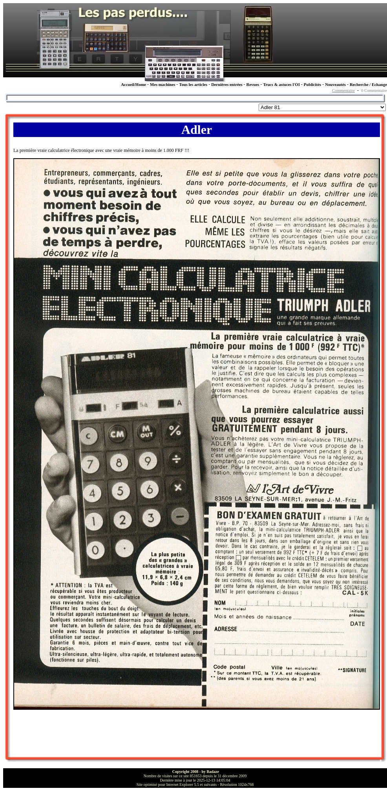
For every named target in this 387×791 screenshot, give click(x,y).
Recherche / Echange (368, 84)
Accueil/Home (133, 84)
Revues (252, 84)
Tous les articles (193, 84)
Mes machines (162, 84)
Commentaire (343, 90)
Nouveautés (335, 84)
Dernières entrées (226, 84)
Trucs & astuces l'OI (281, 84)
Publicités (312, 84)
